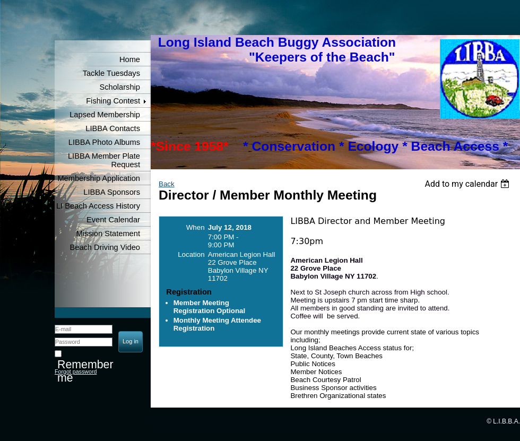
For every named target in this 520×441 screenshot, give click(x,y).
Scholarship (119, 87)
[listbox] (468, 184)
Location (191, 254)
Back (167, 184)
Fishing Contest (113, 101)
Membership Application (98, 178)
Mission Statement (108, 233)
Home (129, 59)
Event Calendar (113, 219)
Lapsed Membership (105, 114)
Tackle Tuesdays (111, 73)
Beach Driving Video (105, 247)
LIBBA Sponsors (111, 192)
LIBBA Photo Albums (104, 142)
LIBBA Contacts (112, 128)
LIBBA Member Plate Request (104, 160)
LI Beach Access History (98, 206)
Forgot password (76, 371)
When (195, 227)
